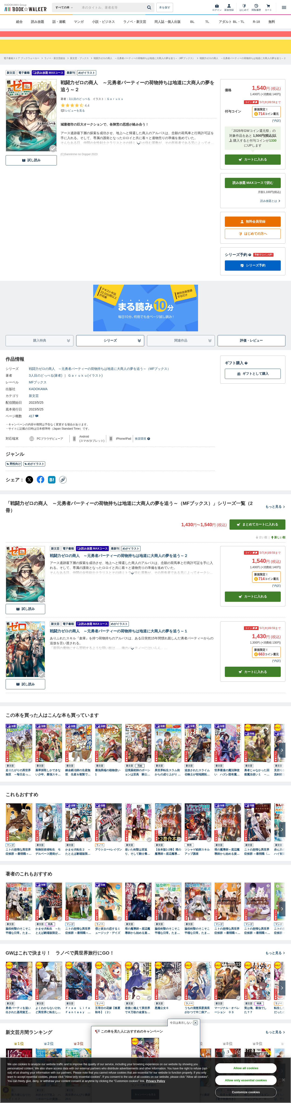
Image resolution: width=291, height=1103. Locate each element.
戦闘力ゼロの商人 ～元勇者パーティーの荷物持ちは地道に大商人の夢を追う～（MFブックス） (100, 377)
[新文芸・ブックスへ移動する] (79, 66)
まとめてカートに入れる (257, 533)
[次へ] (282, 758)
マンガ (79, 22)
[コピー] (63, 488)
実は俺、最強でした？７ (255, 1018)
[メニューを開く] (284, 7)
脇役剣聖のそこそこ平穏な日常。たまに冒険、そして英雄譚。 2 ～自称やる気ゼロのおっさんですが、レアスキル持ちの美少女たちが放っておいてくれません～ (167, 939)
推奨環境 (142, 447)
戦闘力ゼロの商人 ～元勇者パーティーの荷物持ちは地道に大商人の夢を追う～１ (119, 639)
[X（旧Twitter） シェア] (29, 488)
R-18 (256, 22)
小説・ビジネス (103, 22)
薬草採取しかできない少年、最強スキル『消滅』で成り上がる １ (48, 781)
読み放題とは (270, 209)
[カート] (268, 7)
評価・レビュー (251, 349)
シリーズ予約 (238, 263)
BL (192, 22)
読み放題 (37, 22)
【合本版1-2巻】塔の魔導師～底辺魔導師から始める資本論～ (168, 860)
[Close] (283, 1080)
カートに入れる (253, 168)
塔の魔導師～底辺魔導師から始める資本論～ (227, 860)
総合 (19, 22)
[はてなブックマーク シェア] (52, 488)
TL (207, 22)
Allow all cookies (245, 1068)
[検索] (149, 7)
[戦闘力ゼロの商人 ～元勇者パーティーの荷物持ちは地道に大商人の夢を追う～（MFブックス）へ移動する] (144, 66)
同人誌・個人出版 (167, 22)
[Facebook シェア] (40, 488)
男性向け (14, 472)
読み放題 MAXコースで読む (253, 191)
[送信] (149, 7)
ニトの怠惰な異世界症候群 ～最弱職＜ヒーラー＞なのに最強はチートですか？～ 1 (78, 939)
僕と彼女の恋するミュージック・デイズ (107, 939)
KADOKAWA (38, 397)
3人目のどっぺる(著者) (45, 384)
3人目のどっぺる (79, 107)
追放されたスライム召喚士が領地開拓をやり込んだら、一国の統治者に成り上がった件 (197, 781)
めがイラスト (34, 472)
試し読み (31, 169)
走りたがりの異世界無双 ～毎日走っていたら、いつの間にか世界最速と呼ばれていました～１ (18, 781)
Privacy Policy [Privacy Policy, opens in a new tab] (155, 1081)
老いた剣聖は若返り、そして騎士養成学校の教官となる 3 (137, 860)
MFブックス (38, 390)
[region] (145, 1080)
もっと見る (275, 515)
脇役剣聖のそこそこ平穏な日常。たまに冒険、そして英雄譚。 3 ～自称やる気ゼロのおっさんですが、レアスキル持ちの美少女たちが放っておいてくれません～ (197, 939)
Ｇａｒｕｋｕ (115, 107)
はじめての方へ (253, 242)
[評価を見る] (75, 116)
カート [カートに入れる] (253, 605)
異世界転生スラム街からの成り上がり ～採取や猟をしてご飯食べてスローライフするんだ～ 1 (168, 781)
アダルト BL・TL (231, 22)
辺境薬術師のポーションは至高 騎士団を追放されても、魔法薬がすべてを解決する (137, 781)
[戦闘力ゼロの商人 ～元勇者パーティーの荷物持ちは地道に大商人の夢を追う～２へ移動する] (243, 66)
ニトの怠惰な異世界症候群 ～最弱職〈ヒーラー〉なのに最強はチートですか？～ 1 (257, 860)
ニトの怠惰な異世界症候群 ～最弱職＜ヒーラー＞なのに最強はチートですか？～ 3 (257, 939)
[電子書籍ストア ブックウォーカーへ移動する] (21, 66)
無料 (271, 22)
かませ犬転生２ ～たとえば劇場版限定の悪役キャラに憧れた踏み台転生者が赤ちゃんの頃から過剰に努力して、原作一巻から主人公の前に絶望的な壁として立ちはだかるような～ (77, 860)
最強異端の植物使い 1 (107, 780)
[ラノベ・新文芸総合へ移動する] (54, 66)
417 (33, 424)
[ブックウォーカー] (25, 7)
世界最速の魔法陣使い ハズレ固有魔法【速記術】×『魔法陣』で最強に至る (227, 781)
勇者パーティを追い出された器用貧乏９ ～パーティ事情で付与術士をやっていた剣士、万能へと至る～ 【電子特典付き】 (19, 1019)
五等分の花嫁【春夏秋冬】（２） (107, 1018)
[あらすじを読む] (138, 146)
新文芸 (34, 404)
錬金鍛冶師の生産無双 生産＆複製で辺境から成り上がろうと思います (77, 781)
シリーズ (122, 349)
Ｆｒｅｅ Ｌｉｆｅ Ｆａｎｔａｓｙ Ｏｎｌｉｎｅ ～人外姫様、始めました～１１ (78, 1019)
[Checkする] (53, 157)
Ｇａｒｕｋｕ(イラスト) (85, 384)
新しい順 (277, 546)
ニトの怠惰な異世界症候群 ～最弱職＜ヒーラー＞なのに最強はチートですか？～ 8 (18, 860)
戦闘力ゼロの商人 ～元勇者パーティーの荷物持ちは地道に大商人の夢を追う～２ (119, 564)
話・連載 (58, 22)
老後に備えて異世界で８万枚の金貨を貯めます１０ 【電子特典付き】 (137, 1019)
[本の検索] (65, 7)
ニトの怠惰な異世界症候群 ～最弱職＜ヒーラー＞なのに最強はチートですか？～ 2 (227, 939)
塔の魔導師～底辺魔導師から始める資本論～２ (137, 939)
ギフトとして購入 (253, 382)
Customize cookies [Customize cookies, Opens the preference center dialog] (246, 1092)
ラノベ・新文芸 (134, 22)
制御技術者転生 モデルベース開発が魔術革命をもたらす (48, 860)
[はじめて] (244, 7)
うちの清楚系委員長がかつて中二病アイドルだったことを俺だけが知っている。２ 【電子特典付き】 (197, 1019)
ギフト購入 (236, 371)
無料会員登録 (252, 230)
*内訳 (276, 129)
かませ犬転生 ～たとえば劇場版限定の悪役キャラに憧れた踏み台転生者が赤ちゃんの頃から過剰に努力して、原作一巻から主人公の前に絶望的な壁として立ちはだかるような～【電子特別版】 (48, 939)
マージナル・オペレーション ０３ (227, 1018)
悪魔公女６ (162, 1016)
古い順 (261, 546)
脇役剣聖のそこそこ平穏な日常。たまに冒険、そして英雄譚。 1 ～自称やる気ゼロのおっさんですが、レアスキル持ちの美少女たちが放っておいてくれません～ (18, 939)
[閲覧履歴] (256, 7)
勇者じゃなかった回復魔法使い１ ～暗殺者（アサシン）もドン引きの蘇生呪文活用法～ (256, 781)
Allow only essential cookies (246, 1080)
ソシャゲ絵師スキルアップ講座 (197, 860)
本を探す (164, 7)
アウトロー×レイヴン (108, 858)
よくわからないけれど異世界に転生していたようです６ (48, 1019)
